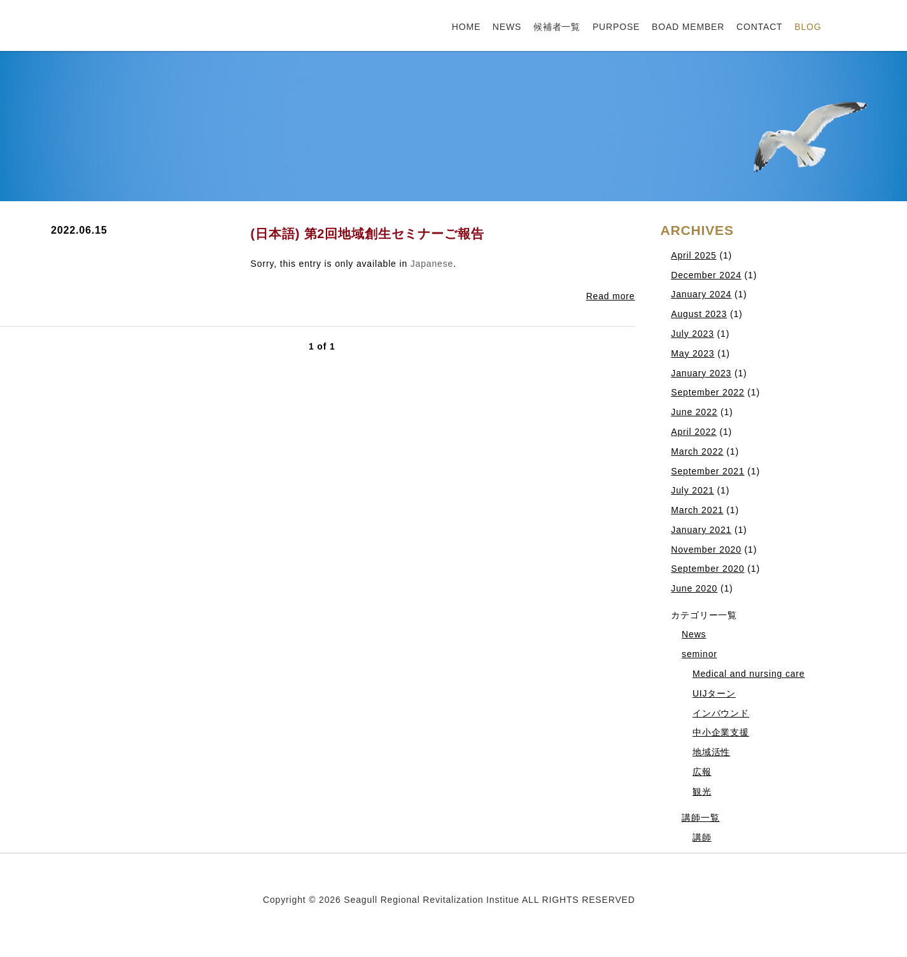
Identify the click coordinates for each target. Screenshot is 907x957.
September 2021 (707, 471)
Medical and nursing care (749, 674)
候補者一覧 (556, 27)
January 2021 (701, 530)
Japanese (432, 264)
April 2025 (693, 255)
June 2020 (694, 588)
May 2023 (692, 353)
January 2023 (701, 373)
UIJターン (714, 693)
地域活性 (711, 752)
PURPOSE (616, 27)
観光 (702, 791)
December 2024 (706, 275)
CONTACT (759, 27)
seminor (699, 654)
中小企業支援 (721, 732)
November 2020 (706, 549)
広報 (702, 772)
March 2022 (697, 451)
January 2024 (701, 294)
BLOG (807, 27)
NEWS (507, 27)
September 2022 (707, 392)
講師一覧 (700, 817)
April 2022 (693, 432)
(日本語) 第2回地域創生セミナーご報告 (367, 234)
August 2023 (699, 314)
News (694, 634)
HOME (466, 27)
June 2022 (694, 412)
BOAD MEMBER (688, 27)
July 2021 (692, 490)
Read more (610, 296)
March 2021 (697, 510)
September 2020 (707, 569)
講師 (702, 837)
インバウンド (721, 713)
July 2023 (692, 334)
